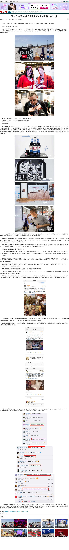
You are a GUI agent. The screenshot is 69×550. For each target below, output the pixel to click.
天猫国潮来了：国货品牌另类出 (34, 526)
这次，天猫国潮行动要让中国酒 (48, 526)
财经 (21, 11)
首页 (19, 11)
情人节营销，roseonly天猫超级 (34, 536)
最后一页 (5, 513)
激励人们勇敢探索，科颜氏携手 (48, 536)
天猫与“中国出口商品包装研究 (61, 526)
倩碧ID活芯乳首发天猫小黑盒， (21, 536)
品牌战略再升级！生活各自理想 (21, 526)
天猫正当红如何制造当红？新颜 (62, 536)
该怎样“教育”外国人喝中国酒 (7, 526)
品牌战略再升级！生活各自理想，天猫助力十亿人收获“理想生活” (15, 511)
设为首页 (62, 1)
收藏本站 (67, 1)
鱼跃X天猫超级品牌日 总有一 (7, 536)
